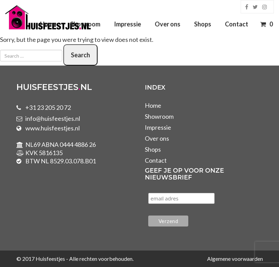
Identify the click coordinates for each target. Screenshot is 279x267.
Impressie (127, 24)
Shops (202, 24)
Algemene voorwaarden (235, 258)
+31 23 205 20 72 (48, 107)
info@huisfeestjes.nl (52, 118)
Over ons (167, 24)
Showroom (85, 24)
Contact (236, 24)
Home (48, 24)
